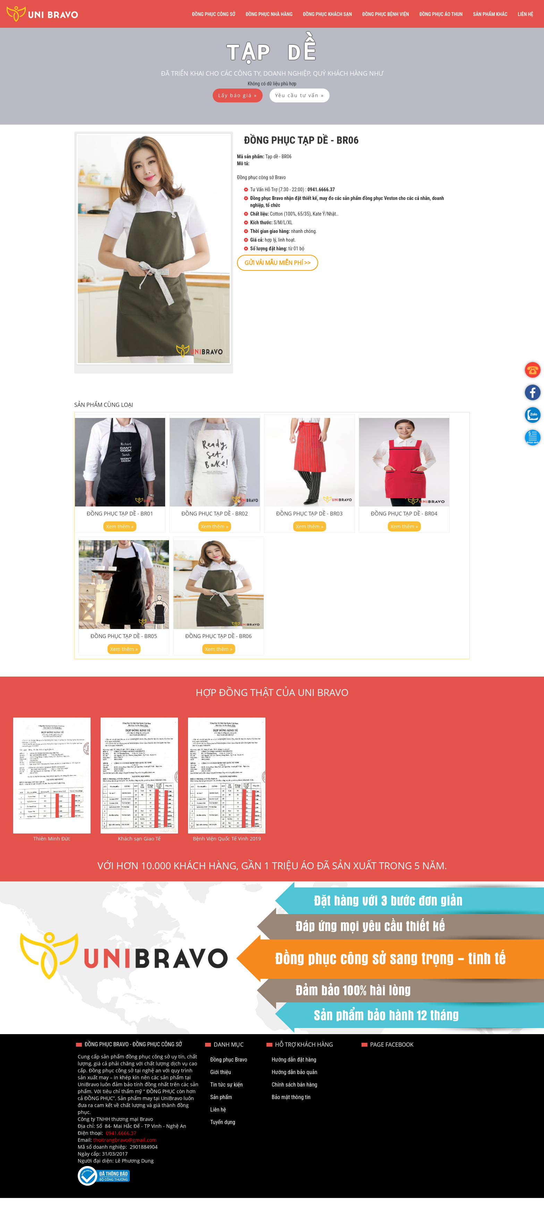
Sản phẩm (221, 1106)
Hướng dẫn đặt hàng (294, 1068)
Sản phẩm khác (490, 14)
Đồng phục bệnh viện (385, 14)
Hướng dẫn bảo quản (294, 1081)
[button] (533, 437)
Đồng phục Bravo (228, 1068)
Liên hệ (525, 14)
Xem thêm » (120, 530)
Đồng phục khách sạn (327, 14)
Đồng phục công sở (213, 14)
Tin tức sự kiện (226, 1093)
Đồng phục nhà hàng (269, 14)
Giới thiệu (220, 1081)
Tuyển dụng (222, 1131)
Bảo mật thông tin (291, 1106)
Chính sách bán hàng (294, 1093)
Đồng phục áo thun (440, 14)
